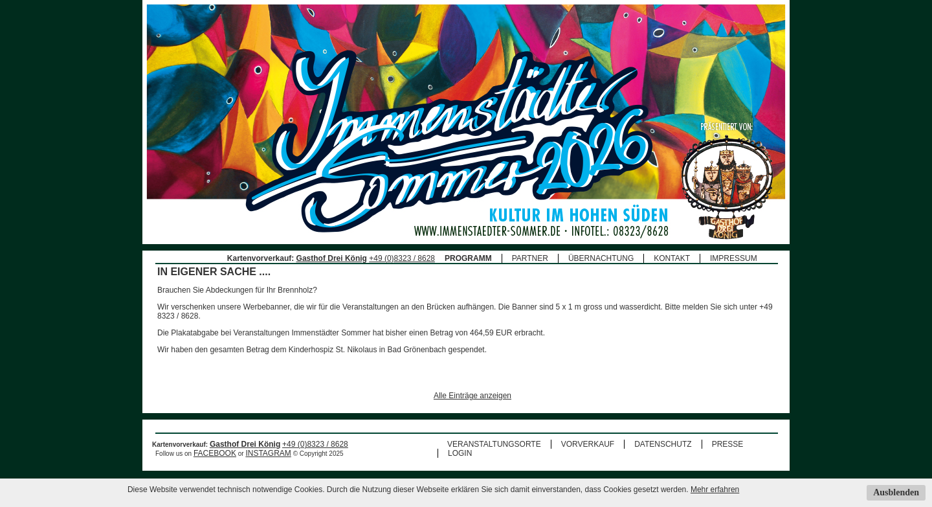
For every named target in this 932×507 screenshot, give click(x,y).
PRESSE (728, 444)
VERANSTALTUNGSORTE (494, 444)
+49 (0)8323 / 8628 (402, 258)
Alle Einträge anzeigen (472, 395)
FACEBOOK (215, 453)
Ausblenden (896, 492)
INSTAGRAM (268, 453)
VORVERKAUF (587, 444)
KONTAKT (672, 258)
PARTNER (530, 258)
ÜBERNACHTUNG (601, 258)
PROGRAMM (468, 258)
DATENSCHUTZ (662, 444)
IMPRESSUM (733, 258)
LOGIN (460, 453)
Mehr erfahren (715, 489)
